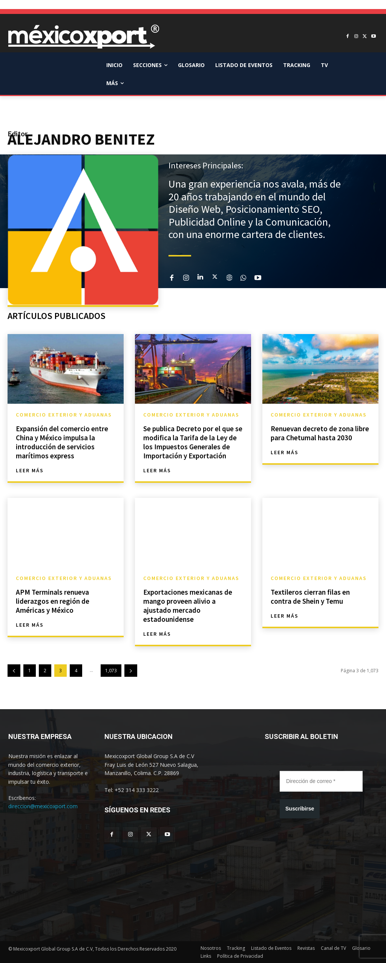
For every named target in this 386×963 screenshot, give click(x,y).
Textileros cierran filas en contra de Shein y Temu (311, 596)
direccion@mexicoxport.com (43, 806)
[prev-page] (14, 670)
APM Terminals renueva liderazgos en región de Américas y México (54, 601)
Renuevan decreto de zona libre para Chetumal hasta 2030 (320, 433)
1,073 (111, 670)
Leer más (30, 470)
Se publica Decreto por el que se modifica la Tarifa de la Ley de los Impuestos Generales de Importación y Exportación (192, 442)
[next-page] (130, 670)
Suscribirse (299, 809)
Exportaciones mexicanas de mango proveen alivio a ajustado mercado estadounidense (188, 605)
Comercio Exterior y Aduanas (64, 414)
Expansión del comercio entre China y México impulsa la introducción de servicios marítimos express (63, 442)
